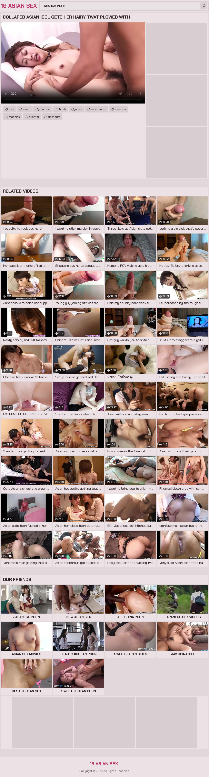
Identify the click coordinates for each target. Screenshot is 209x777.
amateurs (54, 117)
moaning (14, 117)
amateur (120, 109)
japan (78, 109)
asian (26, 109)
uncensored (98, 109)
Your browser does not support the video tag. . (73, 63)
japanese (44, 109)
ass (11, 109)
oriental (34, 117)
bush (62, 109)
